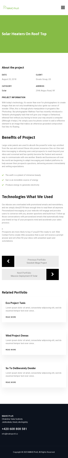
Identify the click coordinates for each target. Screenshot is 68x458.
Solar (4, 90)
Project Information (13, 97)
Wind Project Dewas (17, 335)
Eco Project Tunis (15, 302)
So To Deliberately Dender (21, 368)
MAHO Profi (33, 452)
